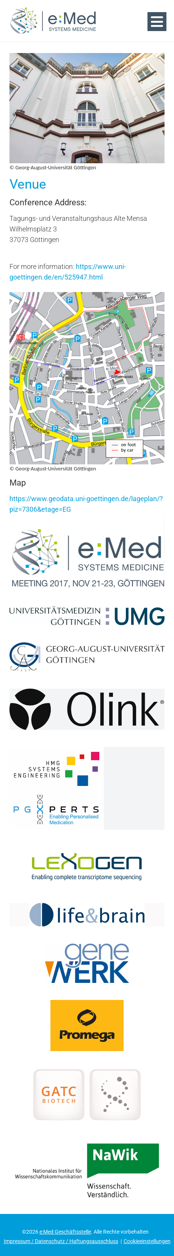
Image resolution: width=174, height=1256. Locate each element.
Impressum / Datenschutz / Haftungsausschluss (61, 1241)
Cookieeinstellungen (147, 1241)
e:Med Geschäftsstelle (65, 1232)
